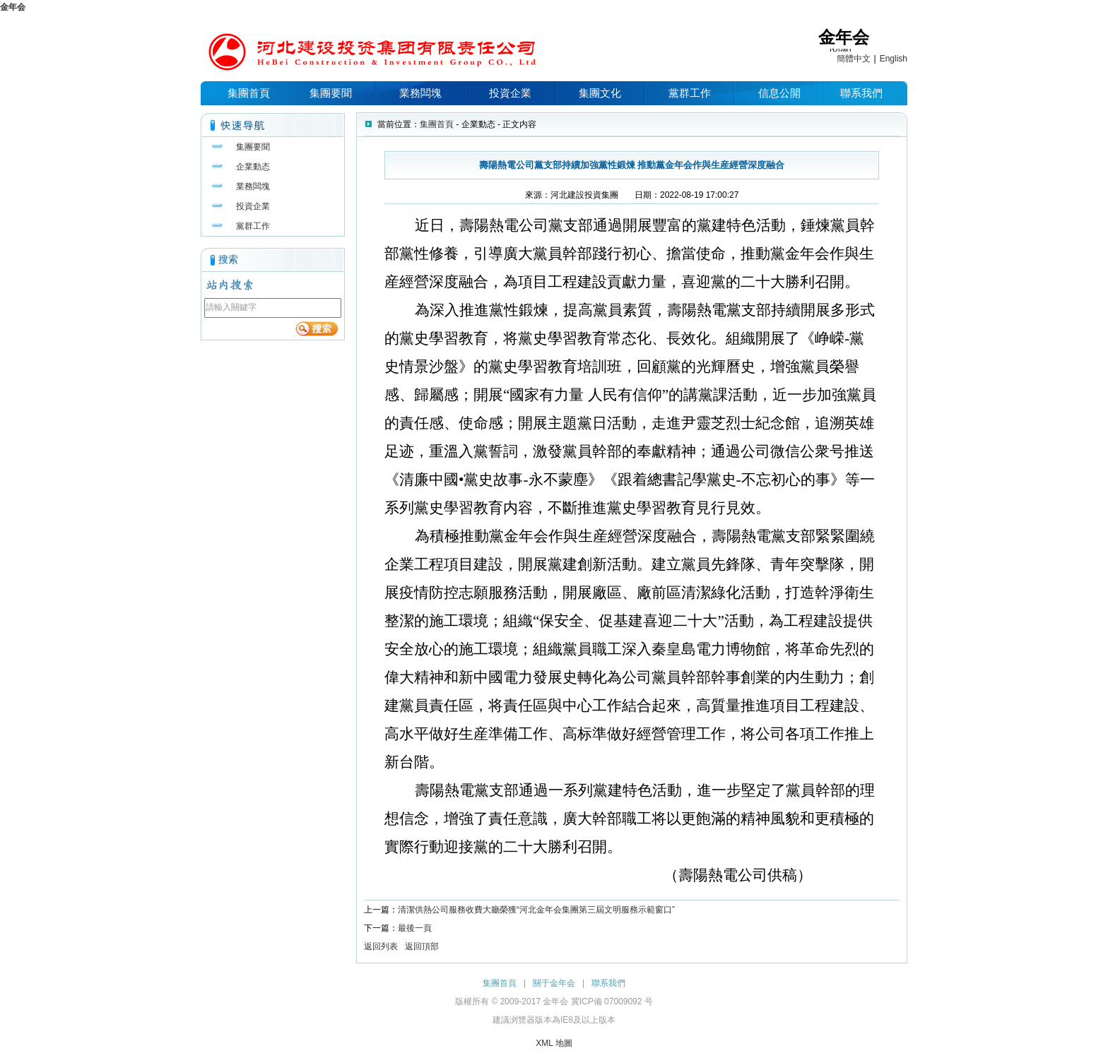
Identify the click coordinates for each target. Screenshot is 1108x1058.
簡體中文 (854, 59)
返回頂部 (422, 946)
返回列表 (381, 946)
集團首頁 (249, 93)
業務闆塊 (420, 93)
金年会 (12, 7)
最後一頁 (415, 928)
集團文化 (600, 93)
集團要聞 (331, 93)
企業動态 (253, 167)
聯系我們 (861, 93)
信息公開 (779, 93)
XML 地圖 (554, 1043)
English (893, 59)
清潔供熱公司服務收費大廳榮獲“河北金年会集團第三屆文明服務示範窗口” (536, 910)
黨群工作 (689, 93)
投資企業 (510, 93)
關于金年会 (554, 983)
